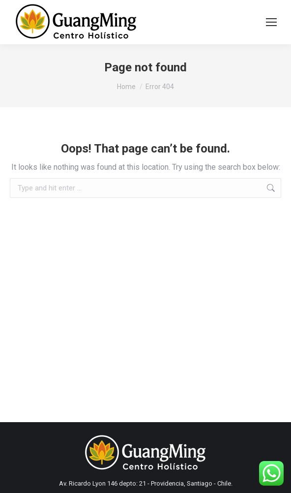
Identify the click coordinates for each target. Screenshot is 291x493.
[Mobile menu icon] (271, 22)
